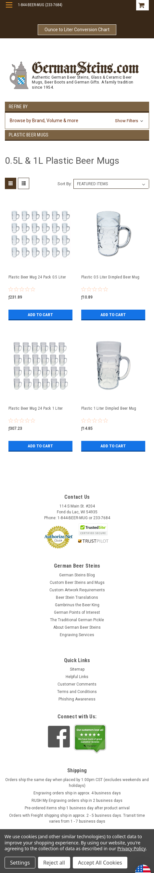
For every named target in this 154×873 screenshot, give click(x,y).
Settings (20, 862)
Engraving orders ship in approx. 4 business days (77, 793)
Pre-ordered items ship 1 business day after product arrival (77, 808)
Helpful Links (77, 676)
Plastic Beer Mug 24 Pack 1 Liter (35, 408)
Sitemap (77, 669)
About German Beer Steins (77, 627)
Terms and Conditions (77, 691)
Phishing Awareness (77, 699)
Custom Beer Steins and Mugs (77, 582)
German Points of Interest (77, 612)
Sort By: (65, 183)
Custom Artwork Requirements (77, 590)
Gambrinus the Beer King (77, 605)
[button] (77, 120)
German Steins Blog (77, 575)
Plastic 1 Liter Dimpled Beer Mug (108, 408)
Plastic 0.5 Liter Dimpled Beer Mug (110, 277)
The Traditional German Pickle (77, 620)
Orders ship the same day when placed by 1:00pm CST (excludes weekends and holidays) (77, 782)
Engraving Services (77, 635)
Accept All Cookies (100, 862)
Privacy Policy (131, 848)
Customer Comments (77, 684)
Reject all (54, 862)
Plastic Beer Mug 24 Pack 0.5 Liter (37, 277)
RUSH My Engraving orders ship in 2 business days (77, 800)
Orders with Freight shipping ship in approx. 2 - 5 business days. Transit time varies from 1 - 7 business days (77, 818)
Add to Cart (40, 314)
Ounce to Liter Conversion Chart (77, 29)
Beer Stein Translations (77, 597)
